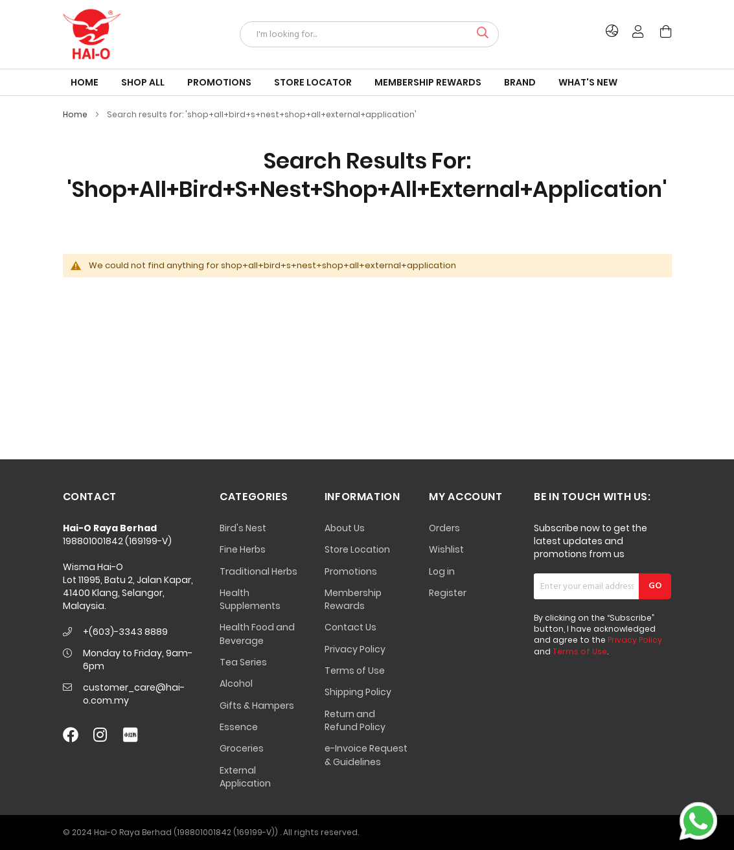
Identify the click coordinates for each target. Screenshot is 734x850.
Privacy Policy (355, 649)
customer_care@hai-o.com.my (134, 694)
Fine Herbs (243, 549)
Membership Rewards (353, 599)
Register (447, 592)
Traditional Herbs (258, 571)
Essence (239, 726)
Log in (442, 571)
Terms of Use (355, 670)
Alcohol (236, 683)
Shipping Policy (358, 691)
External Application (245, 777)
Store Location (357, 549)
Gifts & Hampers (257, 705)
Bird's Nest (243, 528)
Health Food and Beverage (257, 634)
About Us (345, 528)
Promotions (351, 571)
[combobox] (369, 34)
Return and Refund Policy (355, 720)
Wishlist (446, 549)
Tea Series (243, 662)
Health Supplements (250, 599)
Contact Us (350, 627)
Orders (444, 528)
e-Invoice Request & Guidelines (366, 755)
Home (76, 114)
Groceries (242, 748)
